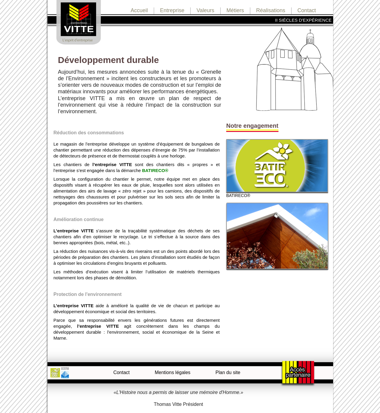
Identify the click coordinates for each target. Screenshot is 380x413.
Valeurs (205, 10)
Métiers (235, 10)
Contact (306, 10)
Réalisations (270, 10)
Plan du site (228, 372)
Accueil (139, 10)
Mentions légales (172, 372)
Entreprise (172, 10)
